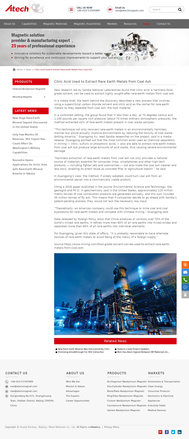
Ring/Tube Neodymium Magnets (125, 396)
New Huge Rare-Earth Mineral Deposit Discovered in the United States (30, 122)
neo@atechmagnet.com (129, 9)
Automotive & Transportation (164, 381)
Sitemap (96, 427)
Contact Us (163, 23)
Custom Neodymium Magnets (124, 400)
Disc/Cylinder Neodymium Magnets (127, 386)
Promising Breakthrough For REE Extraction (81, 352)
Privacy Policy (111, 427)
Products (23, 81)
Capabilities (29, 23)
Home (20, 69)
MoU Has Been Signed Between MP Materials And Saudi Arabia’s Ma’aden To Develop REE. (144, 352)
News (146, 23)
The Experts (72, 396)
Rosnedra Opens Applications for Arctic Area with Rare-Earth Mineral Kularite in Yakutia (30, 167)
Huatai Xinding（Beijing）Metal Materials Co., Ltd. (48, 427)
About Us (9, 23)
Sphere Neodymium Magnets (123, 410)
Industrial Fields (157, 405)
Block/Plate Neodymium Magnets (125, 391)
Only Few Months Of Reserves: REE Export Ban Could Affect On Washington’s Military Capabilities (29, 143)
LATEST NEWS (26, 110)
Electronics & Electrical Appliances (160, 398)
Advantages (72, 391)
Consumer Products (159, 391)
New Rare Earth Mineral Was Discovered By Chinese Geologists (85, 349)
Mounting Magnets (30, 96)
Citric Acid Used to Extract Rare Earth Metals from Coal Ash (63, 69)
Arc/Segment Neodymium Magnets (127, 381)
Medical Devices (157, 410)
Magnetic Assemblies (87, 23)
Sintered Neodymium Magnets (30, 88)
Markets (112, 23)
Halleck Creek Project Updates (133, 349)
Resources (130, 23)
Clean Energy (155, 386)
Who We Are (73, 381)
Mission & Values (75, 386)
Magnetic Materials (55, 23)
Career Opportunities (78, 400)
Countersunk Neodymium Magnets (126, 405)
